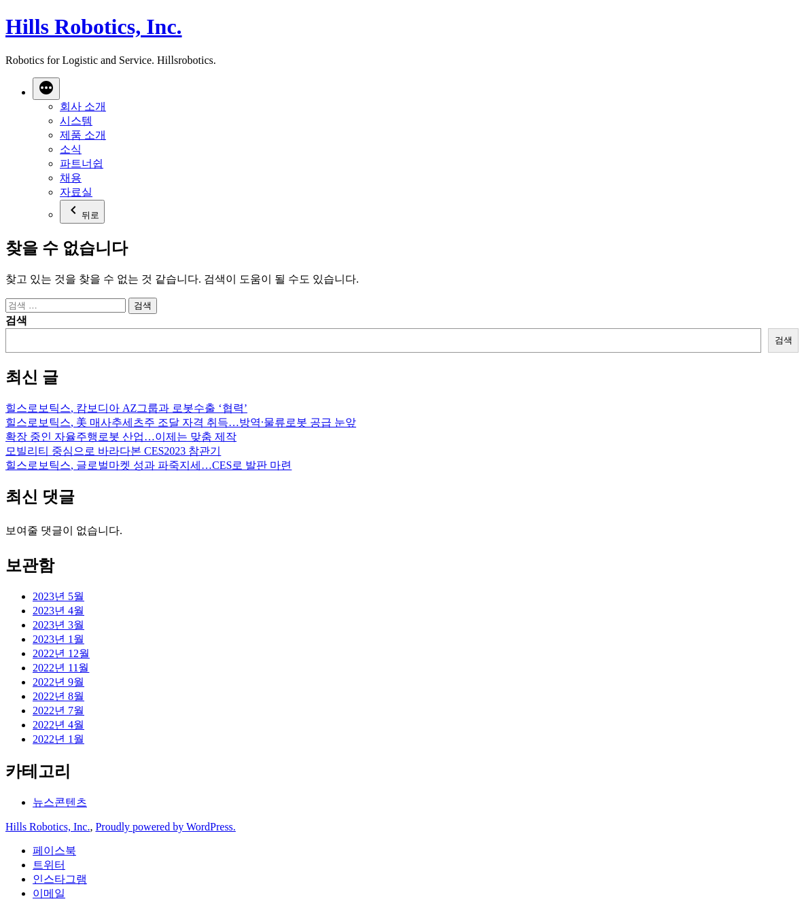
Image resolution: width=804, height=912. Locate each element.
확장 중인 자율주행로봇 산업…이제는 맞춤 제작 (121, 436)
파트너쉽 (81, 163)
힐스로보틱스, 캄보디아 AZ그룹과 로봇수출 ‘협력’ (126, 408)
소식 (71, 149)
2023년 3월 (58, 625)
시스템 (76, 120)
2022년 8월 (58, 696)
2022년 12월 (61, 653)
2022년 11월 (61, 667)
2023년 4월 (58, 610)
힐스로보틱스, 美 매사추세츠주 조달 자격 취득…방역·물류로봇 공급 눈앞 (180, 422)
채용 (71, 177)
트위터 (49, 865)
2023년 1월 (58, 639)
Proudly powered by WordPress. (165, 826)
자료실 (76, 192)
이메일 (49, 893)
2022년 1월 (58, 739)
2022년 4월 (58, 725)
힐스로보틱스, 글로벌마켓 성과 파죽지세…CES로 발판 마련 (148, 465)
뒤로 (82, 211)
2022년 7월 (58, 710)
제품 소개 (83, 135)
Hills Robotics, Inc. (93, 26)
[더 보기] (46, 88)
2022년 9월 (58, 682)
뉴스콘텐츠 (60, 802)
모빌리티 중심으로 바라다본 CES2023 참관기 (113, 451)
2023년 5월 (58, 596)
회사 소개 (83, 106)
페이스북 (54, 850)
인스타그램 (60, 879)
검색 (16, 320)
